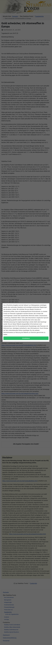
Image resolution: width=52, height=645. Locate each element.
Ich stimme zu (26, 338)
